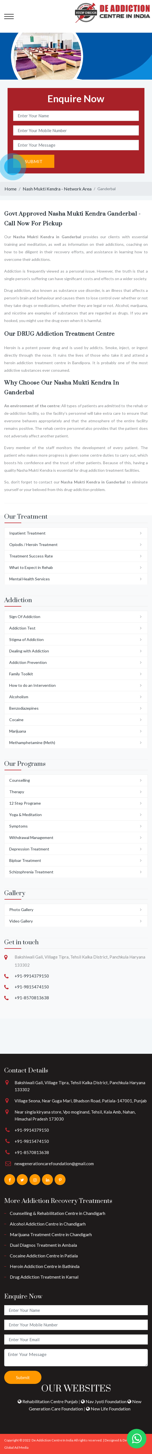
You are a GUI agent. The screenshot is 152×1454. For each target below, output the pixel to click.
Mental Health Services (29, 578)
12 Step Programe (25, 803)
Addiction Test (22, 628)
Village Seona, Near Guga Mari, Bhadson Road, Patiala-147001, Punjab (81, 1100)
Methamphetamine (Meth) (32, 742)
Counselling (19, 780)
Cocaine (16, 719)
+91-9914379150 (32, 975)
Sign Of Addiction (24, 616)
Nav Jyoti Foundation (104, 1401)
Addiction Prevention (28, 662)
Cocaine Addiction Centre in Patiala (44, 1255)
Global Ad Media (16, 1447)
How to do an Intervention (32, 685)
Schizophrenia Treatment (31, 871)
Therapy (16, 791)
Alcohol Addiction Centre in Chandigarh (48, 1223)
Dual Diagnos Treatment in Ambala (43, 1245)
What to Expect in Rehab (31, 567)
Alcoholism (18, 696)
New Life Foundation (108, 1408)
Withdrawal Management (31, 837)
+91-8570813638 (32, 997)
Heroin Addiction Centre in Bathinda (44, 1266)
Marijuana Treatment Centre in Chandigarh (51, 1234)
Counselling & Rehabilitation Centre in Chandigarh (57, 1213)
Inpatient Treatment (27, 533)
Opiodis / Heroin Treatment (33, 544)
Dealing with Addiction (29, 651)
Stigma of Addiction (26, 639)
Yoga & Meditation (25, 814)
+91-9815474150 (32, 986)
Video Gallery (21, 921)
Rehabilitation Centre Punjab (48, 1401)
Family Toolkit (21, 673)
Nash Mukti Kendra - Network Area (57, 188)
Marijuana (17, 731)
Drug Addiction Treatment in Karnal (44, 1276)
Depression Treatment (29, 849)
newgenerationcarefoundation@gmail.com (54, 1163)
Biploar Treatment (25, 860)
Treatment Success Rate (31, 556)
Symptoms (18, 826)
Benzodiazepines (24, 708)
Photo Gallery (21, 909)
